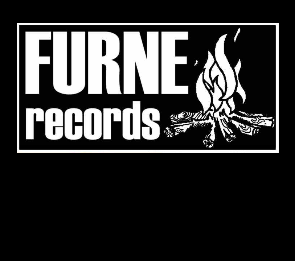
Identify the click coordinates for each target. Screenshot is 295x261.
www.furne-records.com (148, 88)
